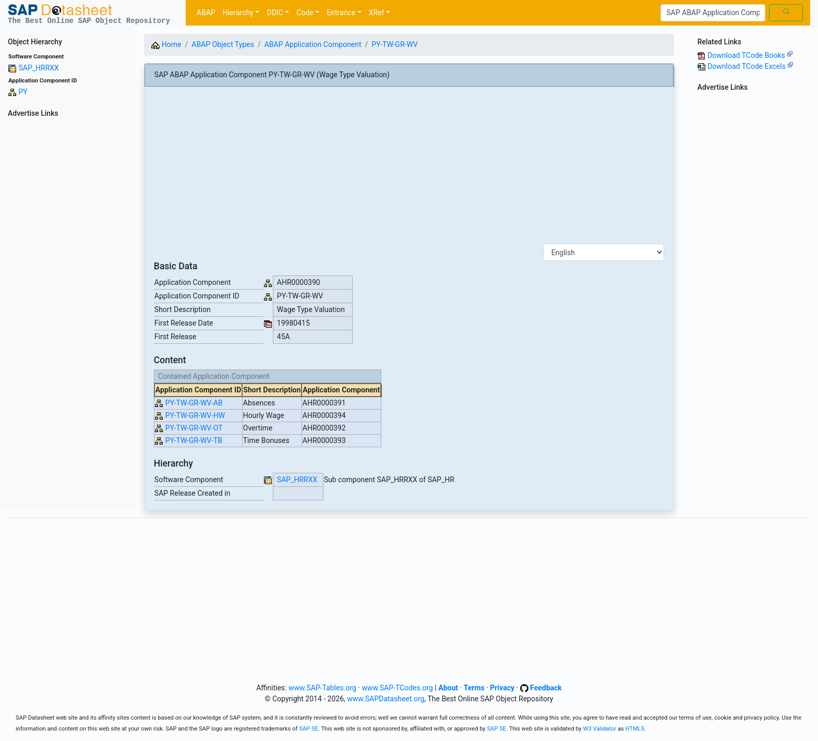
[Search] (712, 13)
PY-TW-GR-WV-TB (193, 440)
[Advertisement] (68, 277)
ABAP (206, 12)
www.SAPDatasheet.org (385, 699)
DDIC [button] (275, 12)
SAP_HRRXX (38, 68)
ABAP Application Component (313, 44)
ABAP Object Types (222, 44)
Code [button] (304, 12)
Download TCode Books (750, 55)
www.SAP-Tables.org (322, 688)
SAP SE (308, 728)
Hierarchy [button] (238, 12)
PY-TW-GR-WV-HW (195, 415)
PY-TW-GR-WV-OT (194, 428)
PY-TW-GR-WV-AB (194, 403)
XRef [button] (376, 12)
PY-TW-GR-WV (394, 44)
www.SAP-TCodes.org (397, 688)
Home (166, 44)
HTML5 (635, 728)
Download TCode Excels (750, 66)
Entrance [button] (341, 12)
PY (22, 92)
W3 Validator (600, 728)
